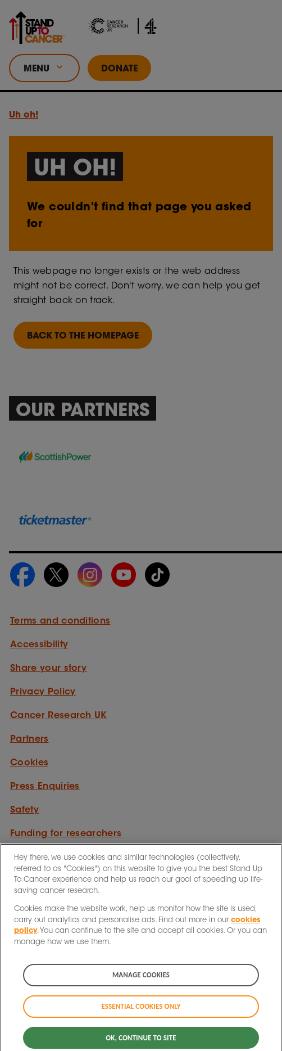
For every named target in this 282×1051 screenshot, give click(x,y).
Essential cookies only (140, 1011)
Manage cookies (141, 979)
